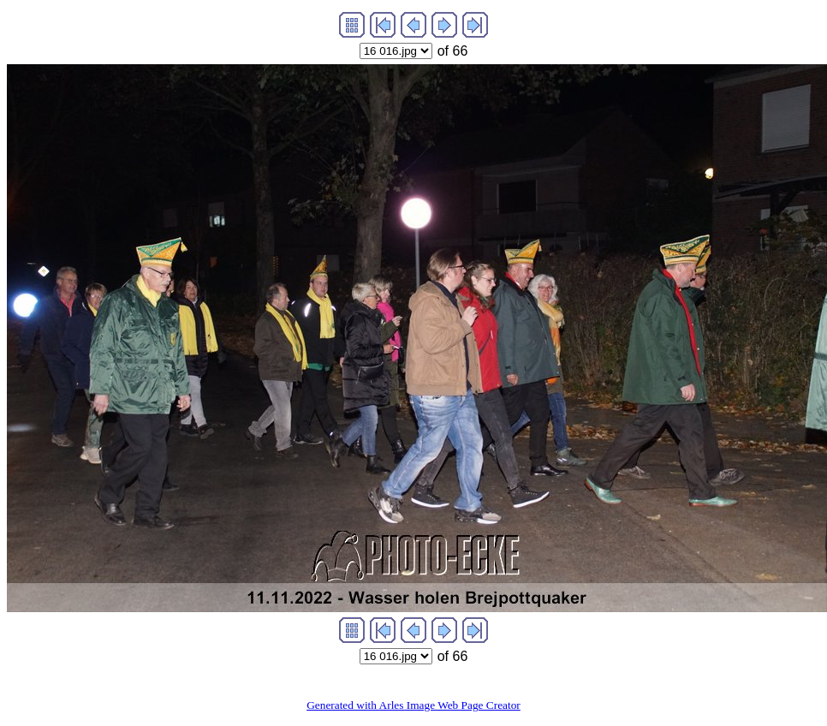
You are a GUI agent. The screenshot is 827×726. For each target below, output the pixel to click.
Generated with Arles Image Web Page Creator (413, 705)
